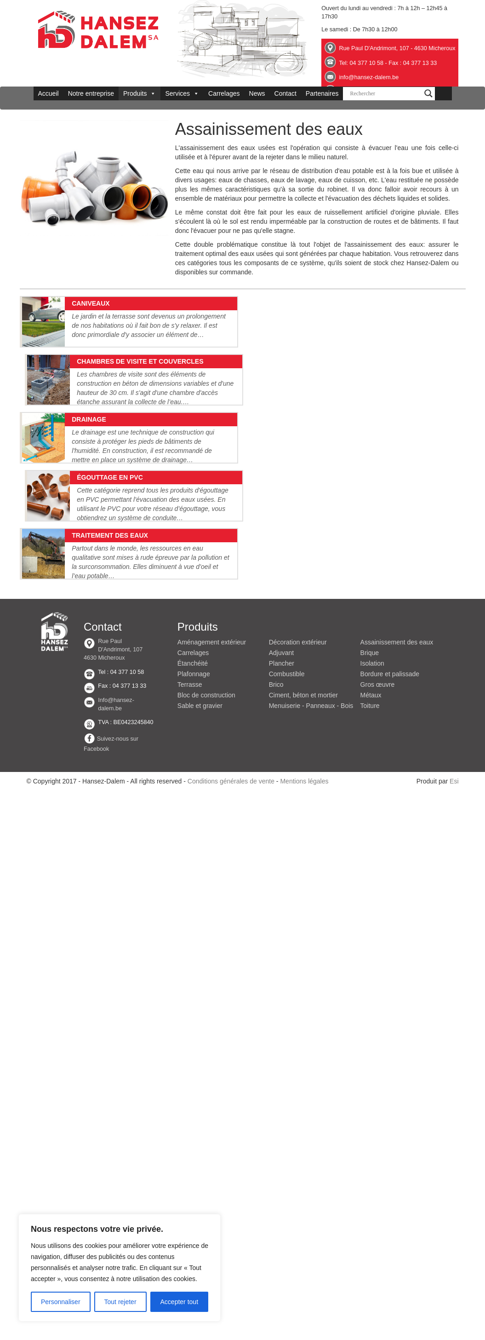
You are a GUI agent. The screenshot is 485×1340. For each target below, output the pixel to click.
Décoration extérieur (298, 642)
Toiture (370, 705)
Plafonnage (193, 674)
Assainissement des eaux (397, 642)
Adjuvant (281, 652)
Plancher (281, 663)
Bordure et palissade (389, 674)
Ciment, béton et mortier (303, 695)
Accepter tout (179, 1301)
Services (182, 93)
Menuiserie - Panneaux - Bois (311, 705)
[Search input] (385, 93)
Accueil (48, 93)
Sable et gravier (200, 705)
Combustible (287, 674)
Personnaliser (60, 1301)
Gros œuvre (377, 684)
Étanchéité (192, 663)
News (257, 93)
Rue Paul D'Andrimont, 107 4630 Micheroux (113, 649)
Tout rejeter (120, 1301)
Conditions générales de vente (231, 781)
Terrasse (189, 684)
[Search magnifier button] (428, 93)
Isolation (372, 663)
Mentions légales (304, 781)
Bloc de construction (206, 695)
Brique (369, 652)
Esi (454, 781)
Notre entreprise (91, 93)
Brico (276, 684)
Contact (285, 93)
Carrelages (224, 93)
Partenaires (322, 93)
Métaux (371, 695)
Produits (139, 93)
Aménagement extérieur (211, 642)
